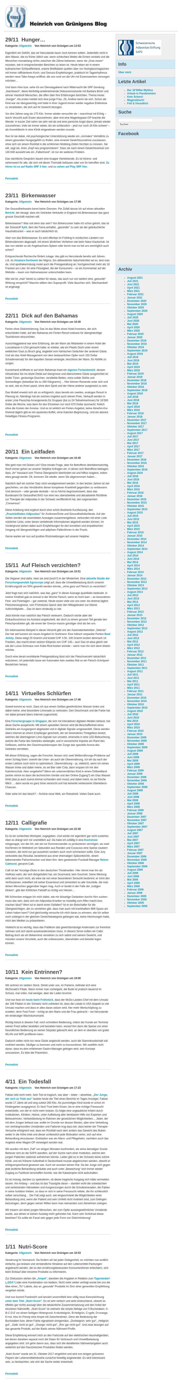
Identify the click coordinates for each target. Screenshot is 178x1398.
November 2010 (137, 701)
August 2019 (135, 353)
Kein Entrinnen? (41, 972)
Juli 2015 (132, 515)
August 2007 (135, 830)
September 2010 (137, 707)
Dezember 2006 (136, 856)
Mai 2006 (132, 879)
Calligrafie (34, 823)
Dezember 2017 (136, 420)
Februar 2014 (135, 572)
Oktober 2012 (135, 625)
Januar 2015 (134, 535)
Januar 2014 (134, 575)
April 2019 (133, 367)
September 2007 (137, 826)
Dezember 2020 (136, 300)
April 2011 (133, 684)
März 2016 (133, 489)
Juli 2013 (132, 595)
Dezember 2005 (136, 896)
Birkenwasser (38, 195)
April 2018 (133, 406)
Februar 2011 (135, 691)
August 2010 (135, 711)
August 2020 (135, 314)
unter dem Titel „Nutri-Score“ (23, 1301)
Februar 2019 (135, 373)
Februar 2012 (135, 651)
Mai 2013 (132, 601)
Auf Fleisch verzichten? (51, 565)
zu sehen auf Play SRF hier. (70, 166)
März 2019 (133, 370)
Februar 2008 (135, 810)
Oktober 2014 (135, 545)
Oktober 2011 (135, 664)
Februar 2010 (135, 730)
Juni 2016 (133, 479)
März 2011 (133, 687)
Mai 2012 (132, 641)
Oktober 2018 (135, 386)
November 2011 (137, 661)
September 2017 (137, 429)
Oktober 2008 (135, 783)
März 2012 (133, 648)
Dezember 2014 (136, 539)
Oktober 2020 (135, 307)
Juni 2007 (133, 836)
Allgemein (25, 45)
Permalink (11, 178)
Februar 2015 (135, 532)
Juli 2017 (132, 436)
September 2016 (137, 469)
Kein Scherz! (135, 96)
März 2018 (133, 410)
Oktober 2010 (135, 704)
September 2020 (137, 310)
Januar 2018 (134, 416)
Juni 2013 (133, 598)
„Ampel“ (41, 1278)
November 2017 (137, 423)
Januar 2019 (134, 377)
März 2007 (133, 846)
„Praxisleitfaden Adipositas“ (23, 513)
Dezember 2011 (136, 658)
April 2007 (133, 843)
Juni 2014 (133, 558)
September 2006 (137, 866)
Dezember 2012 (136, 618)
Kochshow (91, 840)
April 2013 (133, 605)
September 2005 (137, 906)
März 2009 (133, 767)
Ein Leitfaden (38, 452)
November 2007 (137, 820)
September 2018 (137, 390)
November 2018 (137, 383)
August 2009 (135, 750)
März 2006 (133, 886)
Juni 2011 (133, 677)
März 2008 (133, 806)
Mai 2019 (132, 363)
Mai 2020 (132, 324)
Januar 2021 (134, 297)
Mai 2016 (132, 482)
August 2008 (135, 790)
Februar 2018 (135, 413)
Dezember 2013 (136, 578)
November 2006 (137, 859)
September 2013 (137, 588)
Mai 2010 (132, 720)
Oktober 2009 (135, 744)
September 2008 (137, 787)
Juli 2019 (132, 357)
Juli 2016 (132, 476)
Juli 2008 (132, 793)
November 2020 (137, 304)
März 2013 (133, 608)
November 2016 (137, 463)
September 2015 (137, 509)
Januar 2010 (134, 734)
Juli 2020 (132, 317)
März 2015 (133, 529)
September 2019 (137, 350)
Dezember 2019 (136, 340)
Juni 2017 (133, 439)
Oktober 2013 (135, 585)
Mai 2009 (132, 760)
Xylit (24, 227)
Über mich (124, 72)
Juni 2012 (133, 638)
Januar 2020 (134, 337)
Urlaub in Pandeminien (141, 93)
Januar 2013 (134, 615)
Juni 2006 (133, 876)
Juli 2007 (132, 833)
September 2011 (137, 668)
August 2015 (135, 512)
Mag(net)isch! (135, 100)
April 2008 (133, 803)
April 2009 (133, 763)
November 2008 (137, 780)
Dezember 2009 (136, 737)
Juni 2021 (133, 284)
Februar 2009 (135, 770)
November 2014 (137, 542)
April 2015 (133, 525)
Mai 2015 (132, 522)
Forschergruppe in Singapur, (29, 721)
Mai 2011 (132, 681)
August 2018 (135, 393)
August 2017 (135, 433)
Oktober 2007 (135, 823)
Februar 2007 (135, 849)
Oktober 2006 (135, 863)
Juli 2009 (132, 754)
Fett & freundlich (137, 103)
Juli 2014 (132, 555)
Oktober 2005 (135, 902)
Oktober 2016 (135, 466)
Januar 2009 (134, 773)
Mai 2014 (132, 562)
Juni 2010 (133, 717)
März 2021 (133, 291)
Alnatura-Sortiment (26, 260)
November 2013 (137, 582)
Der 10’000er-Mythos (140, 90)
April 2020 (133, 327)
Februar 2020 (135, 334)
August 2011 (135, 671)
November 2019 (137, 343)
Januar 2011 (134, 694)
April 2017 (133, 446)
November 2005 (137, 899)
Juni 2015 (133, 519)
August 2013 (135, 592)
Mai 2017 (132, 443)
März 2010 (133, 727)
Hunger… (33, 40)
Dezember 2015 (136, 499)
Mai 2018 (132, 403)
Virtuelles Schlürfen (46, 693)
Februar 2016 (135, 492)
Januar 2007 (134, 853)
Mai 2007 (132, 840)
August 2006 (135, 869)
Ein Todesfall (35, 1081)
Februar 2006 (135, 889)
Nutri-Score (33, 1247)
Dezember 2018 (136, 380)
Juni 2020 (133, 320)
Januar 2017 (134, 456)
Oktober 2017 (135, 426)
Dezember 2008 (136, 777)
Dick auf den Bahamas (49, 316)
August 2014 (135, 552)
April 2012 (133, 644)
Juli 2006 (132, 873)
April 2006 (133, 883)
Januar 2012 (134, 654)
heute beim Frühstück (39, 999)
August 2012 (135, 631)
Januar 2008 (134, 813)
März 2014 (133, 568)
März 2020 (133, 330)
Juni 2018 (133, 400)
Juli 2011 (132, 674)
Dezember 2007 (136, 816)
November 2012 (137, 621)
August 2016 (135, 472)
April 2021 (133, 287)
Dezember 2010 (136, 697)
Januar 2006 (134, 892)
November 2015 (137, 502)
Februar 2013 (135, 611)
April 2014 (133, 565)
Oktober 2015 (135, 506)
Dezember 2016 (136, 459)
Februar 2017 (135, 453)
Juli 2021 (132, 281)
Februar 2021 (135, 294)
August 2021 (135, 277)
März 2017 (133, 449)
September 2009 (137, 747)
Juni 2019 (133, 360)
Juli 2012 (132, 634)
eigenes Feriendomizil (81, 369)
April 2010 (133, 724)
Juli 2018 (132, 396)
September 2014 (137, 549)
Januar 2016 (134, 496)
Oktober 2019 (135, 347)
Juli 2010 (132, 714)
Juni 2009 (133, 757)
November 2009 (137, 740)
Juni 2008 (133, 797)
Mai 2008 (132, 800)
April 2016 (133, 486)
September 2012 (137, 628)
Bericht (9, 212)
